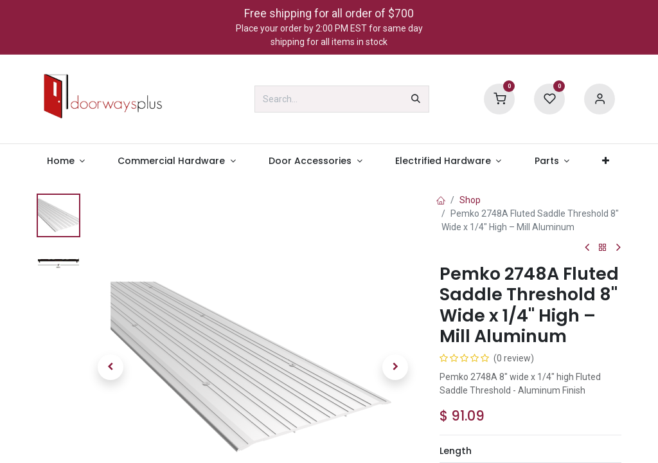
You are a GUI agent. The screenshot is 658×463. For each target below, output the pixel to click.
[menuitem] (66, 161)
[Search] (416, 99)
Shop (470, 200)
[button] (110, 367)
